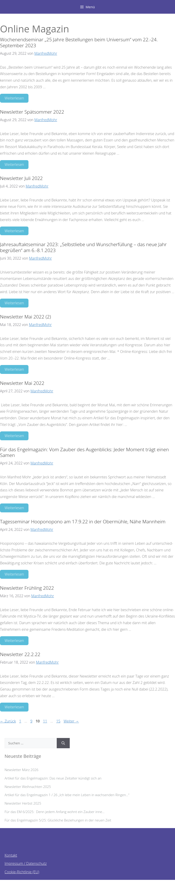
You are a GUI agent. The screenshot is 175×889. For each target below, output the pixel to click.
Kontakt (11, 855)
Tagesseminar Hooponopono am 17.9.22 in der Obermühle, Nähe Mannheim (82, 521)
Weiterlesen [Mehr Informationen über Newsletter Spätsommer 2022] (14, 164)
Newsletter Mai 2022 (22, 383)
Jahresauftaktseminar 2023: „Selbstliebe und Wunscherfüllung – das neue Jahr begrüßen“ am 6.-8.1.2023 (83, 247)
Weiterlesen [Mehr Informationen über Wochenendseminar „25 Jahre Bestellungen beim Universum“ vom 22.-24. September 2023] (14, 98)
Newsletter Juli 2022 (21, 178)
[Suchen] (63, 743)
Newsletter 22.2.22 (20, 654)
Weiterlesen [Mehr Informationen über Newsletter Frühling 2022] (14, 640)
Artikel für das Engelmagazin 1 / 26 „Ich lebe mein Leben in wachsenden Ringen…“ (67, 795)
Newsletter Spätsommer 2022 (32, 112)
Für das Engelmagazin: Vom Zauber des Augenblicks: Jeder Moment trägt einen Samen (84, 452)
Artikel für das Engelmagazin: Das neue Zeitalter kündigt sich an (53, 778)
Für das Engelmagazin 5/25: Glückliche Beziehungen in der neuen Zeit (58, 820)
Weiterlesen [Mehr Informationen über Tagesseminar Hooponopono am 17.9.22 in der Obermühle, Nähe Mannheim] (14, 574)
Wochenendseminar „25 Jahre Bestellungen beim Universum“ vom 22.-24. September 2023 (79, 42)
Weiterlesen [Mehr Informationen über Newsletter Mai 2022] (14, 435)
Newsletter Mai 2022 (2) (25, 316)
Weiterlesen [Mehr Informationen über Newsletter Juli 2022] (14, 230)
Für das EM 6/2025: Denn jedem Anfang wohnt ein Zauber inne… (56, 811)
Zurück (8, 721)
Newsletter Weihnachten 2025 (28, 786)
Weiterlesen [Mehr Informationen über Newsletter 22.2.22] (14, 706)
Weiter (71, 721)
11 (45, 721)
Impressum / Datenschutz (26, 863)
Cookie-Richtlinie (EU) (22, 871)
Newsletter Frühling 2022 (27, 588)
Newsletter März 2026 (21, 769)
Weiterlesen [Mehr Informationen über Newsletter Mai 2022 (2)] (14, 369)
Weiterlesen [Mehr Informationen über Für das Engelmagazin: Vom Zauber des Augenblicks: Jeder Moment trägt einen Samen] (14, 507)
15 (59, 721)
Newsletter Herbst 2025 (23, 803)
